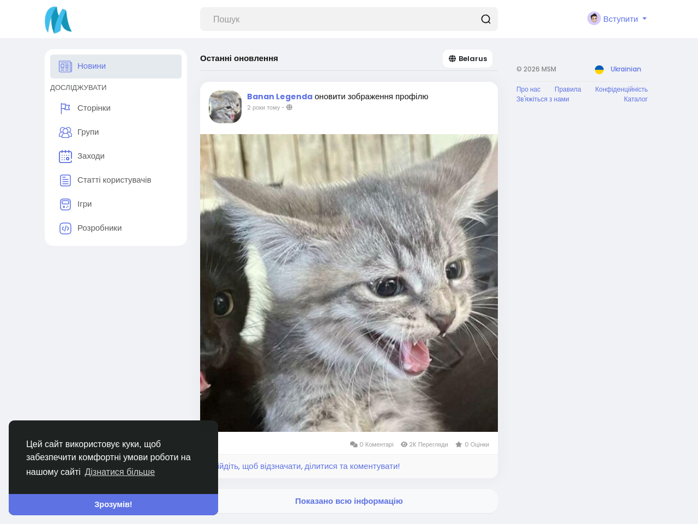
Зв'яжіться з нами (542, 99)
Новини (82, 66)
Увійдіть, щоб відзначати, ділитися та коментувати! (304, 466)
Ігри (75, 204)
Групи (79, 132)
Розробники (90, 228)
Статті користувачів (105, 180)
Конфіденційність (621, 89)
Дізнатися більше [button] (120, 472)
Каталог (636, 99)
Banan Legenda (279, 96)
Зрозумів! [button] (113, 504)
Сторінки (85, 108)
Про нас (528, 89)
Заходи (82, 156)
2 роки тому (263, 107)
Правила (568, 89)
